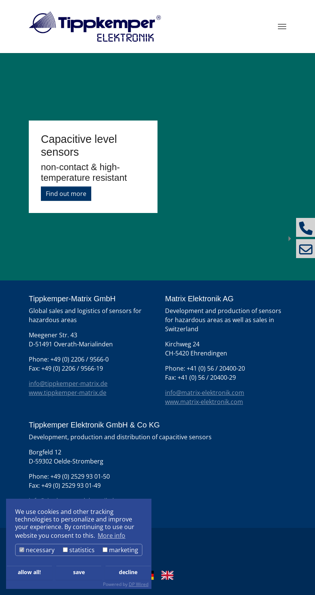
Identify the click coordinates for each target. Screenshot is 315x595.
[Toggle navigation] (282, 26)
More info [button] (111, 535)
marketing (120, 550)
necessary (37, 550)
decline (128, 572)
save (79, 572)
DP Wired (138, 584)
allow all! (29, 572)
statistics (79, 550)
